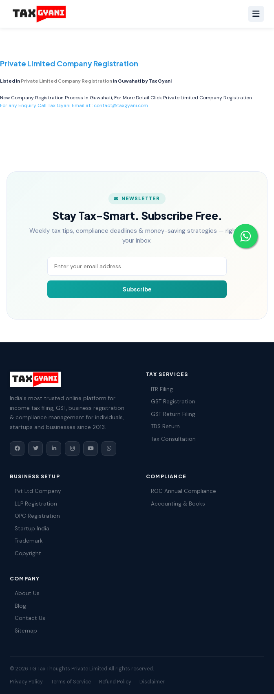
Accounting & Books (175, 503)
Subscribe (137, 289)
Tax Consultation (171, 439)
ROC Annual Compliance (181, 491)
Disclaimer (152, 682)
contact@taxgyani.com (121, 105)
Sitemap (23, 630)
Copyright (25, 553)
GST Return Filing (170, 414)
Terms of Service (71, 682)
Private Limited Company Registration (207, 97)
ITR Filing (159, 389)
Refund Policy (115, 682)
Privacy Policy (26, 682)
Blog (18, 605)
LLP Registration (33, 503)
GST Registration (170, 401)
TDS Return (163, 426)
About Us (25, 593)
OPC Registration (35, 515)
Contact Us (27, 618)
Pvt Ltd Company (35, 491)
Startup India (29, 528)
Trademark (26, 540)
